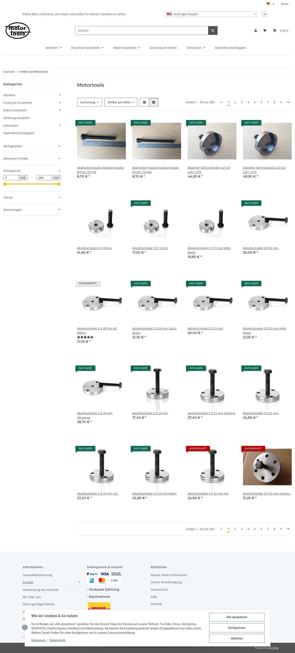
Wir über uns (32, 597)
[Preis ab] (10, 177)
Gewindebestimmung (37, 575)
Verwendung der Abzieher (41, 590)
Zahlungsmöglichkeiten (39, 604)
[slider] (5, 184)
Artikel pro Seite (119, 102)
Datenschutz (58, 640)
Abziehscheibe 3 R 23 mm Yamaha (211, 413)
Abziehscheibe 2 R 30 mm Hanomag (94, 415)
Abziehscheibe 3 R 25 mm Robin (154, 493)
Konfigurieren (236, 627)
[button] (255, 30)
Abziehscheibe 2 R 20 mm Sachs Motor (154, 330)
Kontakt (28, 582)
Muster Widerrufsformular (169, 575)
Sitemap (156, 604)
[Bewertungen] (85, 337)
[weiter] (288, 102)
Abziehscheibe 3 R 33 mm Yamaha (266, 493)
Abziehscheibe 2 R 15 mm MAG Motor (209, 250)
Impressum (38, 640)
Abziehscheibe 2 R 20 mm (260, 248)
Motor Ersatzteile (15, 110)
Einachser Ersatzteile (17, 103)
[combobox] (211, 14)
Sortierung (87, 102)
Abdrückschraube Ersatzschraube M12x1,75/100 (100, 170)
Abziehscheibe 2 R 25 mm (205, 328)
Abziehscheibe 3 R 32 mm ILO (208, 493)
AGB (154, 597)
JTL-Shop (274, 648)
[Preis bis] (44, 177)
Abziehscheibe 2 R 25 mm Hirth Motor (264, 330)
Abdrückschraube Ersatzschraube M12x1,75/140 (155, 170)
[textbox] (211, 14)
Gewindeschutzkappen (19, 133)
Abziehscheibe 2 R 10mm (94, 248)
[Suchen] (141, 30)
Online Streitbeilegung (166, 582)
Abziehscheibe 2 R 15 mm (150, 248)
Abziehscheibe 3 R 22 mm (150, 413)
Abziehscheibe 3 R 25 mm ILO (97, 493)
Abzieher (9, 95)
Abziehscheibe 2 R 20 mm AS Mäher (97, 330)
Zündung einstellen (16, 118)
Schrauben (10, 125)
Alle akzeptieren (236, 617)
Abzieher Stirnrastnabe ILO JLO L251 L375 (209, 170)
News (284, 4)
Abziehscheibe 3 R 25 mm (260, 413)
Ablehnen (237, 638)
